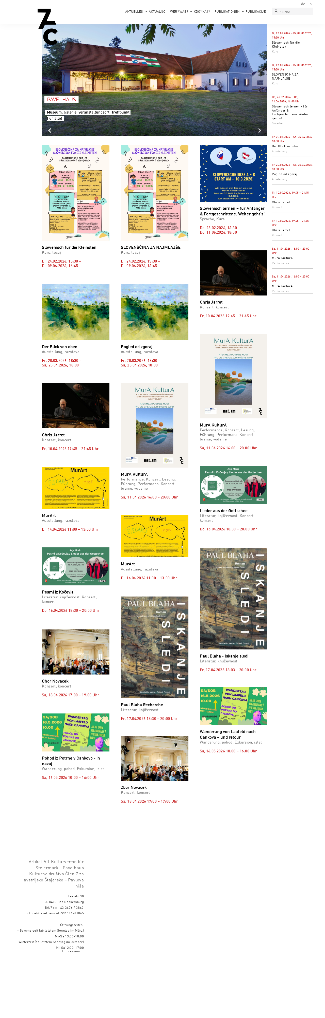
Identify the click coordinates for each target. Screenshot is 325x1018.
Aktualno (157, 11)
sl (311, 4)
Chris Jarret (281, 202)
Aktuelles (134, 11)
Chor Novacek (55, 709)
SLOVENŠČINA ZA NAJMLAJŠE (151, 248)
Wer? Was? (179, 11)
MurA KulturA (282, 258)
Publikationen (227, 11)
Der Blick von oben (286, 146)
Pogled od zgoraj (284, 174)
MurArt (49, 516)
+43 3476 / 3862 (71, 908)
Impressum (71, 951)
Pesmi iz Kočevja (58, 592)
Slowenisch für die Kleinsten (69, 248)
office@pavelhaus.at (43, 913)
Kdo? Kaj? (202, 11)
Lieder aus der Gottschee (224, 511)
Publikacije (256, 11)
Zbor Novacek (134, 780)
